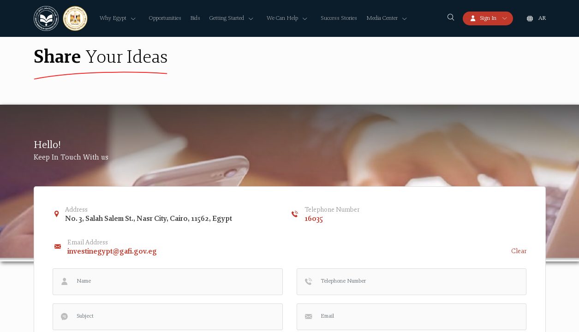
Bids (195, 18)
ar (542, 18)
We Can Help (282, 18)
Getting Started (226, 18)
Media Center (382, 18)
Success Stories (339, 18)
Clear (518, 252)
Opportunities (165, 18)
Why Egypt (113, 18)
